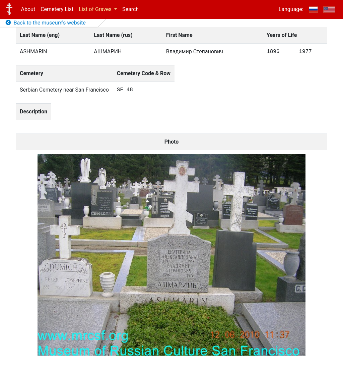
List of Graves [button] (96, 9)
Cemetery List (57, 9)
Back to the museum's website (46, 22)
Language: (291, 9)
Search (130, 9)
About (28, 9)
